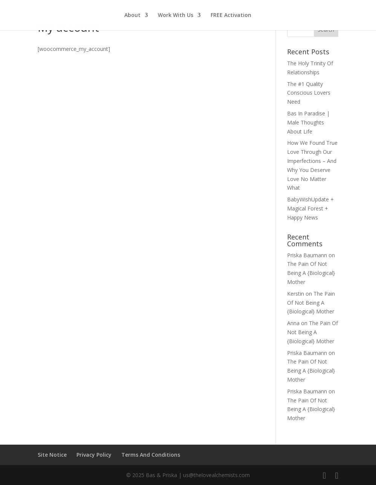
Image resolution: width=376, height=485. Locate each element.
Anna (293, 323)
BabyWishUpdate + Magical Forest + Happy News (310, 208)
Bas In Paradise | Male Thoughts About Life (308, 122)
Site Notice (52, 454)
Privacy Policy (94, 454)
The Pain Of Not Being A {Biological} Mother (311, 272)
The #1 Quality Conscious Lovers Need (308, 93)
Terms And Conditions (150, 454)
